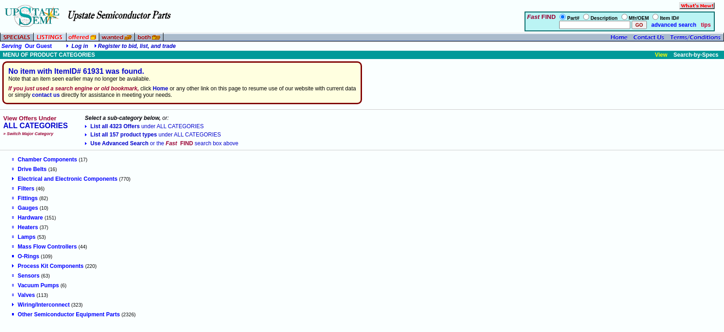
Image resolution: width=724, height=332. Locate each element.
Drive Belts (29, 169)
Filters (23, 188)
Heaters (25, 227)
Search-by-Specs (696, 55)
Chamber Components (44, 159)
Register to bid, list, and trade (137, 46)
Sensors (25, 276)
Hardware (27, 217)
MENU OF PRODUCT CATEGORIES (49, 55)
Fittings (24, 198)
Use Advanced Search (161, 143)
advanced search (673, 25)
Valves (23, 295)
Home (160, 88)
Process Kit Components (48, 266)
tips (706, 25)
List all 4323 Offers (144, 126)
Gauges (25, 208)
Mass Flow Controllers (44, 246)
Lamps (24, 237)
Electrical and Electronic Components (64, 179)
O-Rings (25, 256)
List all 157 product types (153, 134)
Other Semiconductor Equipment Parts (66, 314)
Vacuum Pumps (35, 285)
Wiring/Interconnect (41, 305)
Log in (80, 46)
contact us (46, 95)
